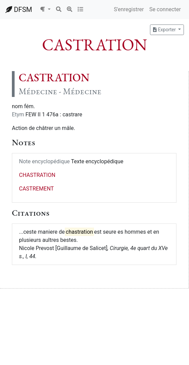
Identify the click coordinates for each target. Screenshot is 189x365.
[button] (45, 9)
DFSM (18, 9)
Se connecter (165, 9)
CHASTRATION (37, 175)
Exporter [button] (165, 29)
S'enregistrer (129, 9)
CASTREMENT (36, 188)
